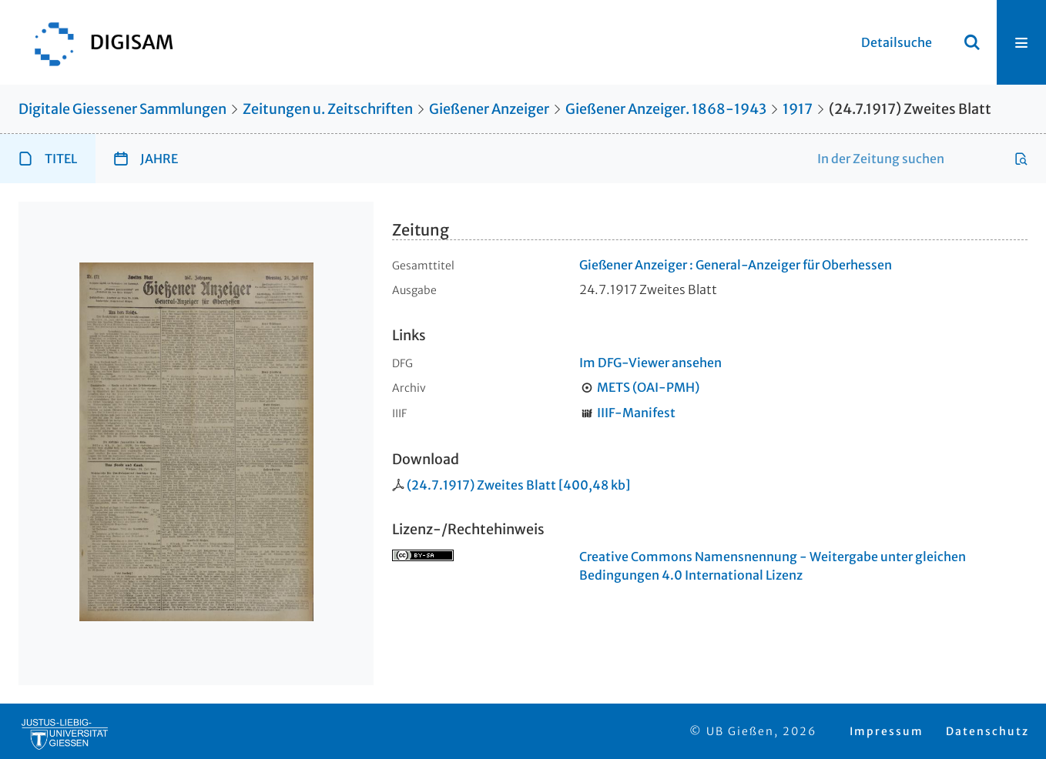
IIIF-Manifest (636, 412)
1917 (798, 109)
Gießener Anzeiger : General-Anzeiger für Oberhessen (735, 265)
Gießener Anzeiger (489, 109)
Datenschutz (987, 731)
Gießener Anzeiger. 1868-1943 (665, 109)
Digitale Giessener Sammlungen (122, 109)
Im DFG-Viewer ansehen (650, 362)
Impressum (887, 731)
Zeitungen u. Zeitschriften (328, 109)
